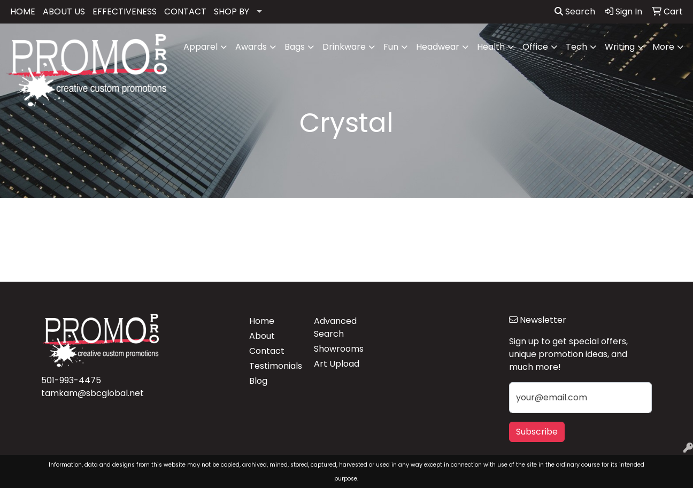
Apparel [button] (200, 47)
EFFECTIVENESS (125, 11)
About (262, 336)
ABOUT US (64, 11)
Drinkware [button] (344, 47)
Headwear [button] (437, 47)
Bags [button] (294, 47)
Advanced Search (335, 327)
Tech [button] (576, 47)
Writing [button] (620, 47)
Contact (266, 351)
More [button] (663, 47)
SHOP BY (231, 11)
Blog (258, 381)
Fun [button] (390, 47)
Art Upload (336, 364)
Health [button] (491, 47)
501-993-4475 (71, 380)
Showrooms (339, 349)
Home (261, 321)
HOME (22, 11)
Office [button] (535, 47)
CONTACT (185, 11)
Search (575, 11)
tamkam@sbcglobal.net (92, 393)
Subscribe (537, 431)
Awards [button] (251, 47)
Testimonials (275, 366)
